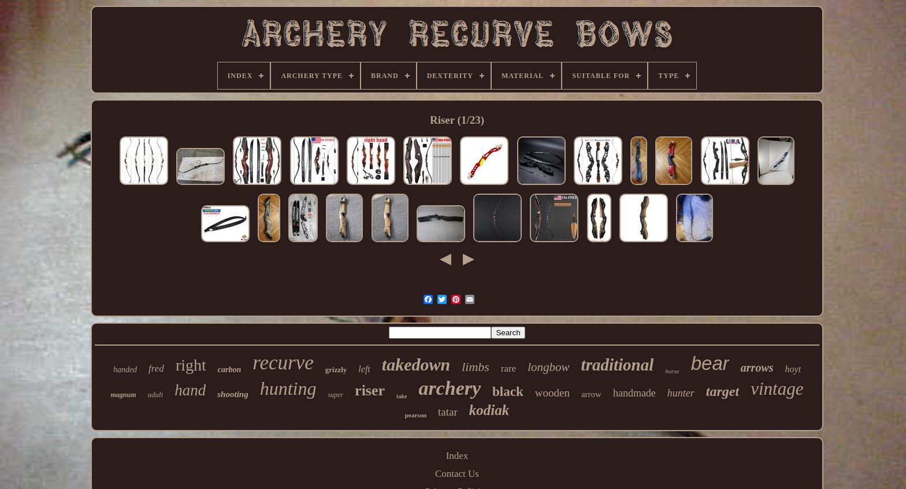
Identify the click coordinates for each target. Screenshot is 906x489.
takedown (416, 364)
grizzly (336, 369)
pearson (415, 415)
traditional (617, 364)
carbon (229, 369)
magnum (123, 395)
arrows (757, 367)
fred (156, 368)
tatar (448, 412)
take (401, 396)
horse (672, 371)
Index (457, 455)
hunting (288, 388)
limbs (475, 367)
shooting (232, 394)
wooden (552, 393)
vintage (777, 389)
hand (190, 390)
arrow (591, 394)
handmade (634, 393)
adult (156, 394)
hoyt (793, 369)
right (191, 365)
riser (370, 390)
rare (508, 368)
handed (125, 369)
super (335, 395)
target (722, 391)
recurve (283, 362)
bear (710, 363)
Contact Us (457, 473)
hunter (681, 393)
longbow (548, 367)
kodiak (489, 410)
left (364, 369)
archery (449, 388)
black (507, 391)
